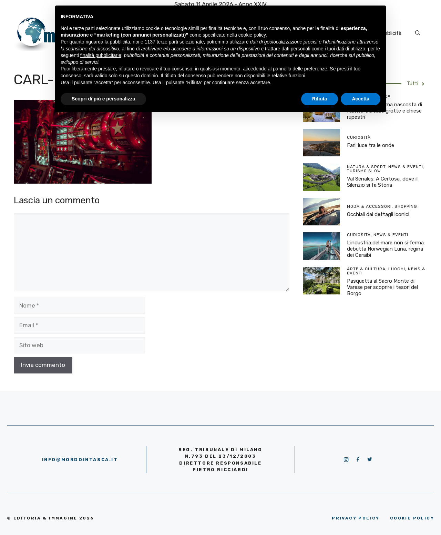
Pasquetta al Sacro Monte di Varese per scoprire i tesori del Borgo (382, 287)
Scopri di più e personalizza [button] (103, 98)
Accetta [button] (360, 98)
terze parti (167, 42)
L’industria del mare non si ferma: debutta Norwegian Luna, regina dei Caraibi (386, 249)
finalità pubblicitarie (100, 55)
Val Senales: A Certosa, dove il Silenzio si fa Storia (382, 182)
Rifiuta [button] (319, 98)
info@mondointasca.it (80, 459)
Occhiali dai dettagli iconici (378, 214)
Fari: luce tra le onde (370, 145)
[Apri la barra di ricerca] (417, 33)
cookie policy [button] (252, 35)
